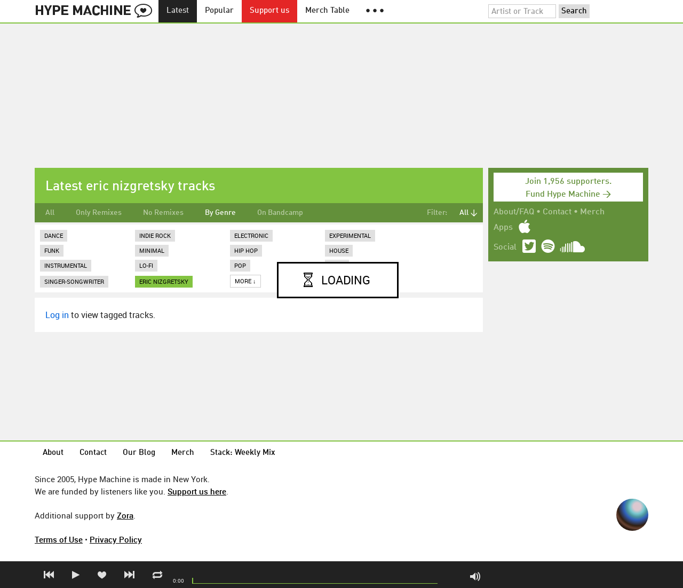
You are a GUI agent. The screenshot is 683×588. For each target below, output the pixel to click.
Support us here (197, 491)
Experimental (350, 235)
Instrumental (65, 265)
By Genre (220, 212)
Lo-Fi (146, 265)
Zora (125, 515)
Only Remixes (99, 212)
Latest (177, 11)
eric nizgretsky (163, 281)
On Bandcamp (280, 212)
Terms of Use (59, 539)
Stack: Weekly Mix (242, 453)
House (338, 250)
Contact (557, 212)
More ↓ (245, 281)
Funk (51, 250)
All (49, 212)
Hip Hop (246, 250)
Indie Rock (155, 235)
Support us (269, 11)
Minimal (151, 250)
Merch (592, 212)
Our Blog (139, 453)
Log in (57, 315)
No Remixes (163, 212)
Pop (240, 265)
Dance (53, 235)
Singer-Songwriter (74, 281)
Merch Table (327, 11)
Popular (219, 11)
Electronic (251, 235)
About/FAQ (514, 212)
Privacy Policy (116, 539)
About (53, 453)
